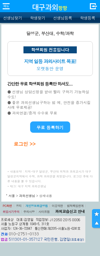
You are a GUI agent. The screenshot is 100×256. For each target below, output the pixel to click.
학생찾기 (37, 18)
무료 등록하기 (50, 127)
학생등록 (87, 18)
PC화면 (7, 206)
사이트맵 (44, 212)
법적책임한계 (75, 206)
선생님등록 (62, 18)
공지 (19, 206)
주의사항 (29, 212)
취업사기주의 (11, 212)
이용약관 (57, 206)
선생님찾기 (12, 18)
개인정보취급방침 (36, 206)
